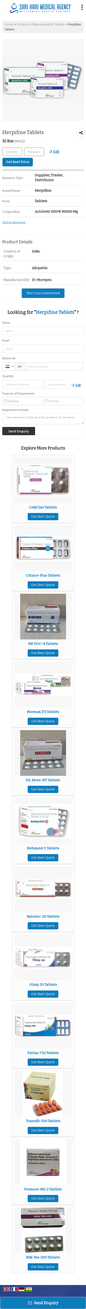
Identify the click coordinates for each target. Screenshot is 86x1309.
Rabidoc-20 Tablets (43, 916)
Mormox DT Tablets (43, 712)
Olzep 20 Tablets (43, 985)
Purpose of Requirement (18, 393)
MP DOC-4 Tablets (43, 644)
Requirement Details (15, 410)
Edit (54, 152)
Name (6, 323)
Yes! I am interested (43, 293)
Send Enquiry (43, 1303)
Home (9, 24)
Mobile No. (9, 358)
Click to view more (13, 222)
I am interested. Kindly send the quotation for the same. (43, 418)
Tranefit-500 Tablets (43, 1121)
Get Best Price (17, 162)
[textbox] (34, 152)
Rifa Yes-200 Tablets (43, 1257)
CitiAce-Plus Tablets (43, 575)
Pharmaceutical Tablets (48, 24)
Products (23, 24)
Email (5, 340)
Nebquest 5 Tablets (43, 848)
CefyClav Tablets (43, 507)
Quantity (7, 376)
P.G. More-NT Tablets (43, 780)
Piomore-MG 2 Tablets (43, 1189)
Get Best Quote (43, 517)
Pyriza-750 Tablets (43, 1053)
